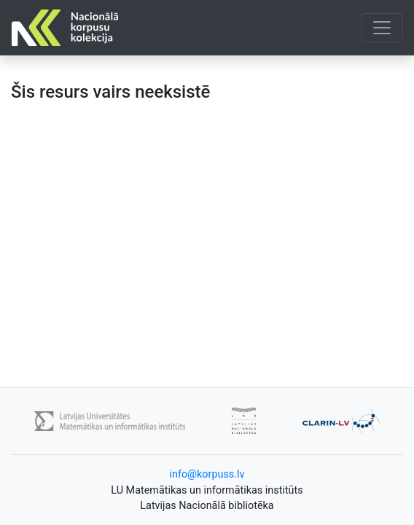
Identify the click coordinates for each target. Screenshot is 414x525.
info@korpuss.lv (206, 474)
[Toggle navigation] (382, 27)
